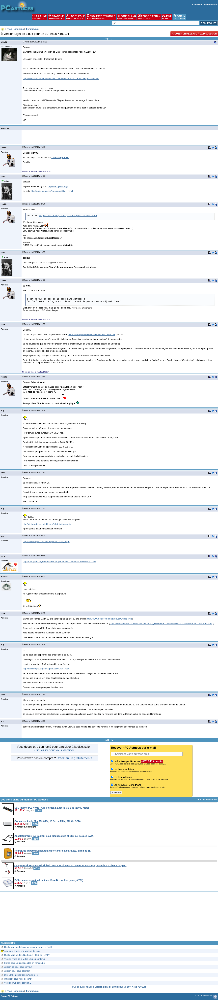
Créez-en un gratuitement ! (74, 758)
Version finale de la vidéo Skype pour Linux (24, 959)
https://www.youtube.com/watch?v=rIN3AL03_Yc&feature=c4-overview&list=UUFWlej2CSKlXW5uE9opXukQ (162, 623)
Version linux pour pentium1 (17, 983)
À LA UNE (39, 16)
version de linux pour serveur (18, 967)
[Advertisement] (109, 917)
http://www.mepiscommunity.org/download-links (109, 619)
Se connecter (211, 4)
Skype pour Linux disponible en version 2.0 (24, 963)
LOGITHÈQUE (75, 16)
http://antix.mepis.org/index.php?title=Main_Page (46, 541)
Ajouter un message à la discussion (194, 34)
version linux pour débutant (17, 971)
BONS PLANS (126, 16)
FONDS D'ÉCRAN (149, 16)
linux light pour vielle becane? (18, 979)
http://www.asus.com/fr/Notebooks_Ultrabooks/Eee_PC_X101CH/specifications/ (61, 78)
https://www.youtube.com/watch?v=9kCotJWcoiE (91, 334)
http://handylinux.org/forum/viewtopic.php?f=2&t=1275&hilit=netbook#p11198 (59, 561)
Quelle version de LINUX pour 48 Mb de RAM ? (27, 955)
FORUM (179, 16)
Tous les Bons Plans (206, 799)
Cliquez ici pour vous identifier (54, 750)
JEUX (166, 16)
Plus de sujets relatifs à (109, 987)
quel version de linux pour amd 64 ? (21, 975)
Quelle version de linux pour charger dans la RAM (28, 947)
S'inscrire (197, 4)
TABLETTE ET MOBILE (101, 16)
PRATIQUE (56, 16)
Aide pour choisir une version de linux (22, 951)
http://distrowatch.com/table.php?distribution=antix (47, 524)
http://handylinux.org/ (58, 186)
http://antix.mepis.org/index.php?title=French (52, 191)
